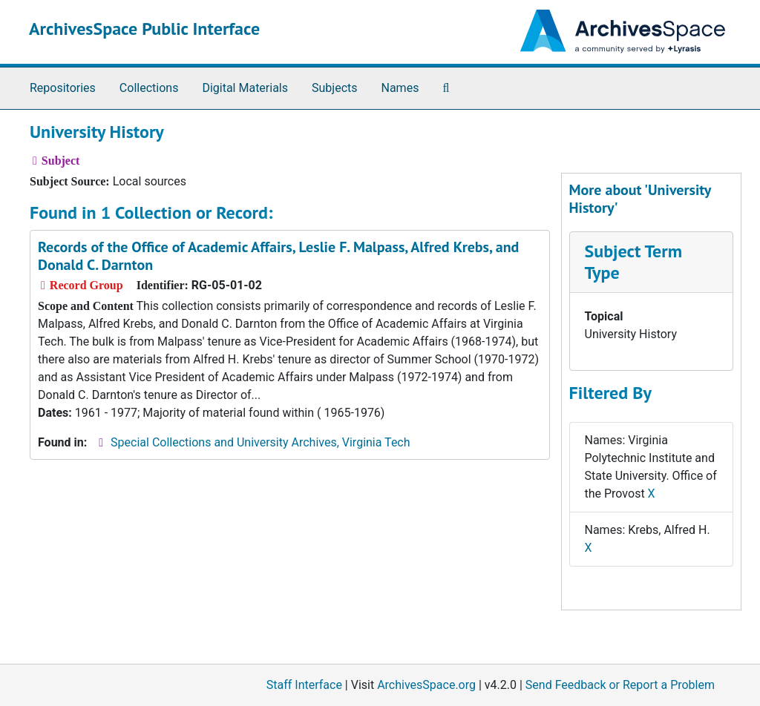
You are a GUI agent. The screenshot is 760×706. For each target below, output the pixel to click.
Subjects (334, 88)
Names (400, 88)
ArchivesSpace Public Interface (144, 28)
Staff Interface (304, 685)
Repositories (63, 88)
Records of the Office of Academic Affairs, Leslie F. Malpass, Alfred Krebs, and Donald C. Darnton (278, 255)
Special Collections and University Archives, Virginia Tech (260, 442)
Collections (149, 88)
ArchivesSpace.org (426, 685)
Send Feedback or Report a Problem (620, 685)
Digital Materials (245, 88)
